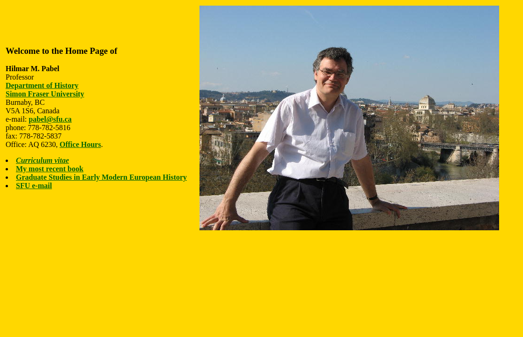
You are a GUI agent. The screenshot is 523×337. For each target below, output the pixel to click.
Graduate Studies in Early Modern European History (101, 177)
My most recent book (49, 169)
